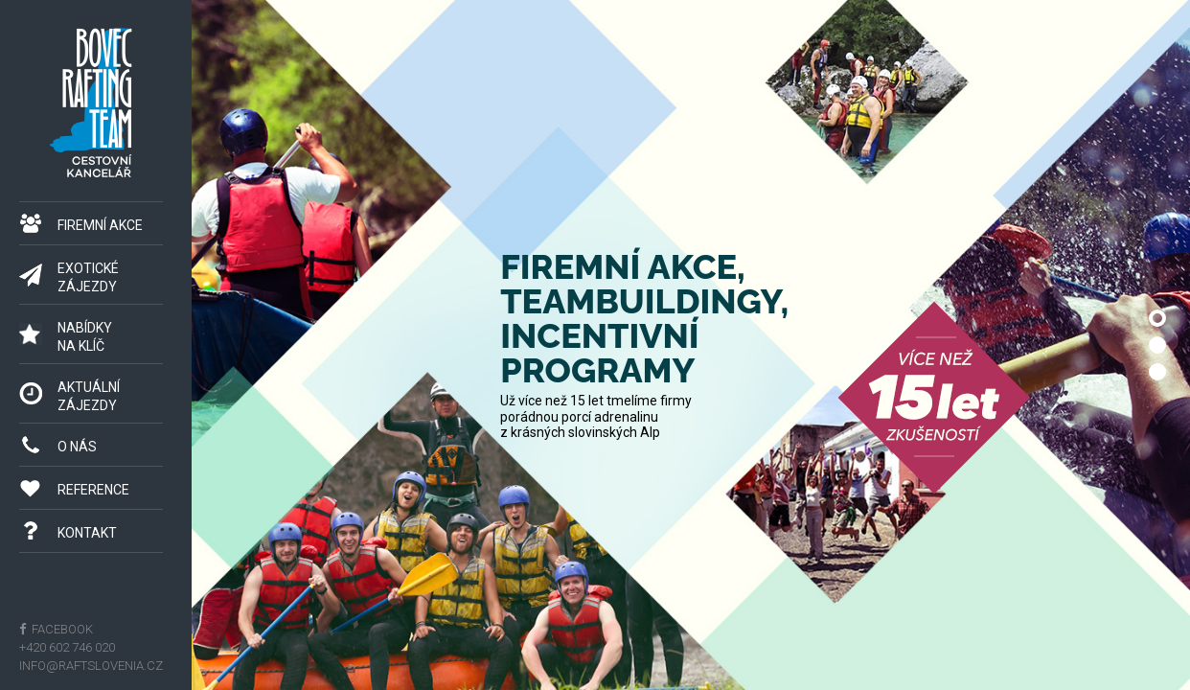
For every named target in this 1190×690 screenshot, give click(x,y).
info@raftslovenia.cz (91, 665)
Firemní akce (100, 225)
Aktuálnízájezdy (88, 396)
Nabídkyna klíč (84, 337)
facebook (61, 629)
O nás (77, 446)
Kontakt (87, 532)
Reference (93, 489)
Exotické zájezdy (88, 277)
